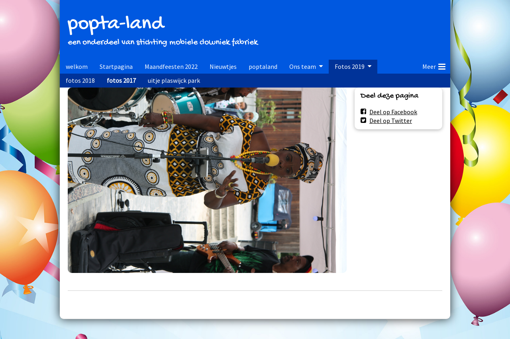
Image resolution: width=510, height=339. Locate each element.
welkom (77, 66)
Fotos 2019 (350, 66)
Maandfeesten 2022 (171, 66)
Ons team (302, 66)
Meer (433, 65)
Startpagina (116, 66)
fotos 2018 (80, 80)
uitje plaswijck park (174, 80)
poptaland (263, 66)
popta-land (115, 24)
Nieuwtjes (223, 66)
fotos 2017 (121, 80)
